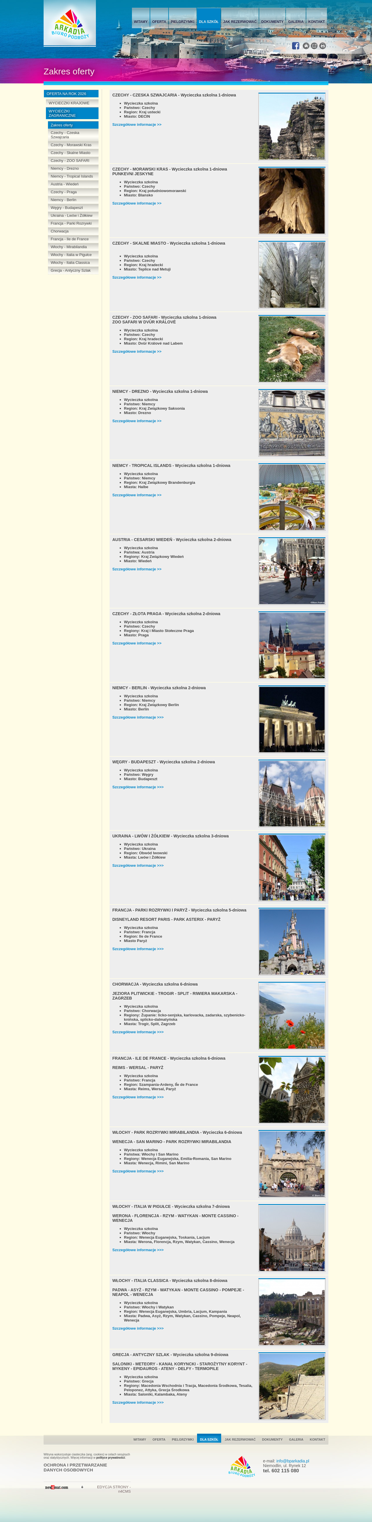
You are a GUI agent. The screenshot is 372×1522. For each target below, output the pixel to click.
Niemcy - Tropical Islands (72, 176)
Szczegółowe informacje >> (137, 124)
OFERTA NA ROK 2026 (66, 94)
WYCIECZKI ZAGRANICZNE (62, 113)
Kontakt (316, 22)
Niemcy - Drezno (65, 168)
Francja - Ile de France (70, 239)
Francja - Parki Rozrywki (71, 223)
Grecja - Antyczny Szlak (71, 270)
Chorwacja (60, 231)
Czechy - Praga (64, 192)
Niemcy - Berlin (63, 200)
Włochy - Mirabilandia (69, 247)
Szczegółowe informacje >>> (138, 717)
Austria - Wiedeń (65, 184)
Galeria (295, 22)
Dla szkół (209, 22)
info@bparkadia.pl (292, 1461)
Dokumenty (272, 22)
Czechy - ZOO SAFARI (70, 160)
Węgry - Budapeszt (67, 207)
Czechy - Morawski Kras (71, 145)
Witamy (141, 22)
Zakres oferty (62, 125)
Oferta (159, 22)
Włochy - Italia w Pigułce (71, 255)
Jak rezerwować (240, 22)
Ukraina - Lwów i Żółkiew (72, 215)
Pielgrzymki (182, 22)
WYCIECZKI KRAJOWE (69, 103)
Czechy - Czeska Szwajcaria (65, 134)
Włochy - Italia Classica (70, 262)
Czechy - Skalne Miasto (71, 153)
